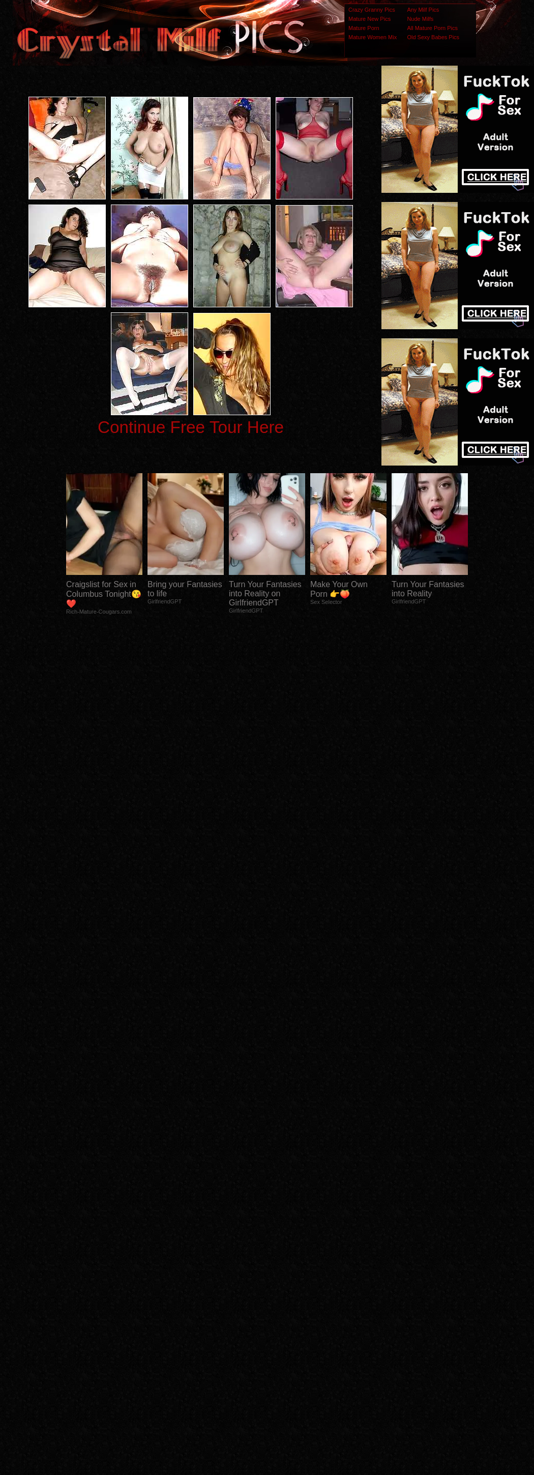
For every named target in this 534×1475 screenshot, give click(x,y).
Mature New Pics (369, 19)
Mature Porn (363, 28)
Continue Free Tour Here (191, 427)
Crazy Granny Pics (371, 10)
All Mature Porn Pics (432, 28)
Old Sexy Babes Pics (433, 37)
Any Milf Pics (423, 10)
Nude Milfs (420, 19)
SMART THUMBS (285, 1273)
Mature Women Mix (372, 37)
